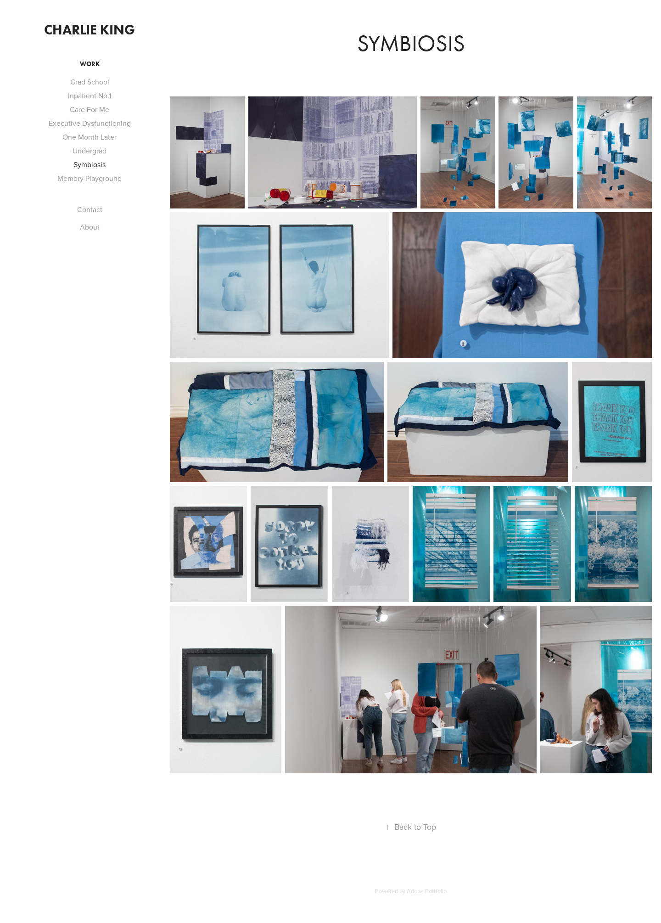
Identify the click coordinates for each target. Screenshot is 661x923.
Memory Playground (89, 178)
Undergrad (89, 151)
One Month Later (89, 137)
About (90, 227)
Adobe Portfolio (427, 891)
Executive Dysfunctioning (90, 123)
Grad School (89, 82)
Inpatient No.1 (89, 95)
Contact (89, 209)
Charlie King (89, 29)
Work (90, 64)
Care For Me (89, 109)
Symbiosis (89, 164)
